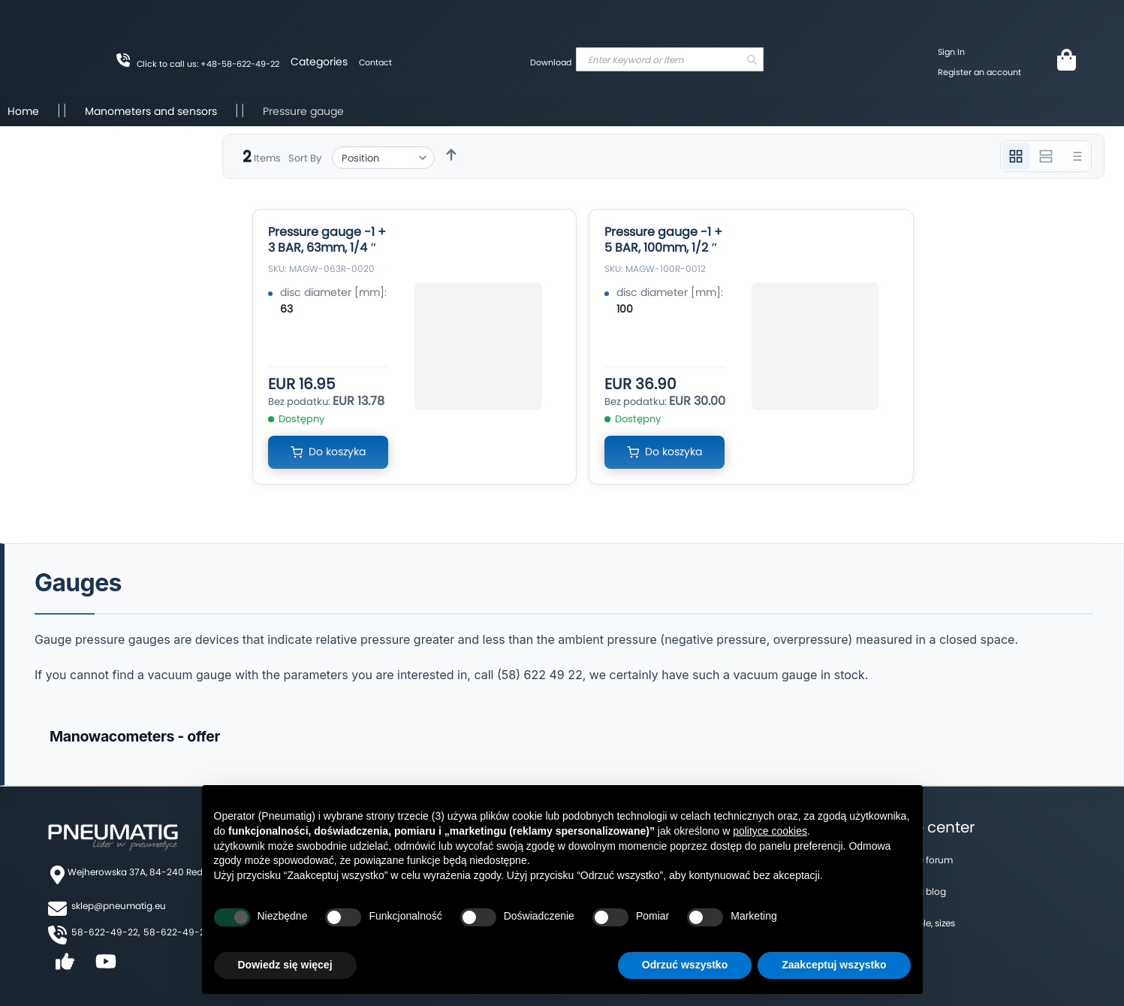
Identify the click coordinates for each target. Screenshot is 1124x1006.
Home (25, 111)
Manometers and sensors (152, 111)
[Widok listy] (1075, 156)
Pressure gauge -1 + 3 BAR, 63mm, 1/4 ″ (327, 239)
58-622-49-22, (105, 932)
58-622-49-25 (177, 932)
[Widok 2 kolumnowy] (1045, 156)
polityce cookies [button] (770, 831)
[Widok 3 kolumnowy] (1015, 156)
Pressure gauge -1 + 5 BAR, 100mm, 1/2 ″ (663, 239)
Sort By (304, 158)
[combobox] (670, 59)
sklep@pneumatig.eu (118, 905)
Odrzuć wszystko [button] (685, 965)
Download (550, 62)
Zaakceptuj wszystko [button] (834, 965)
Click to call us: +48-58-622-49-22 (208, 64)
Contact (375, 62)
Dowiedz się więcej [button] (285, 965)
